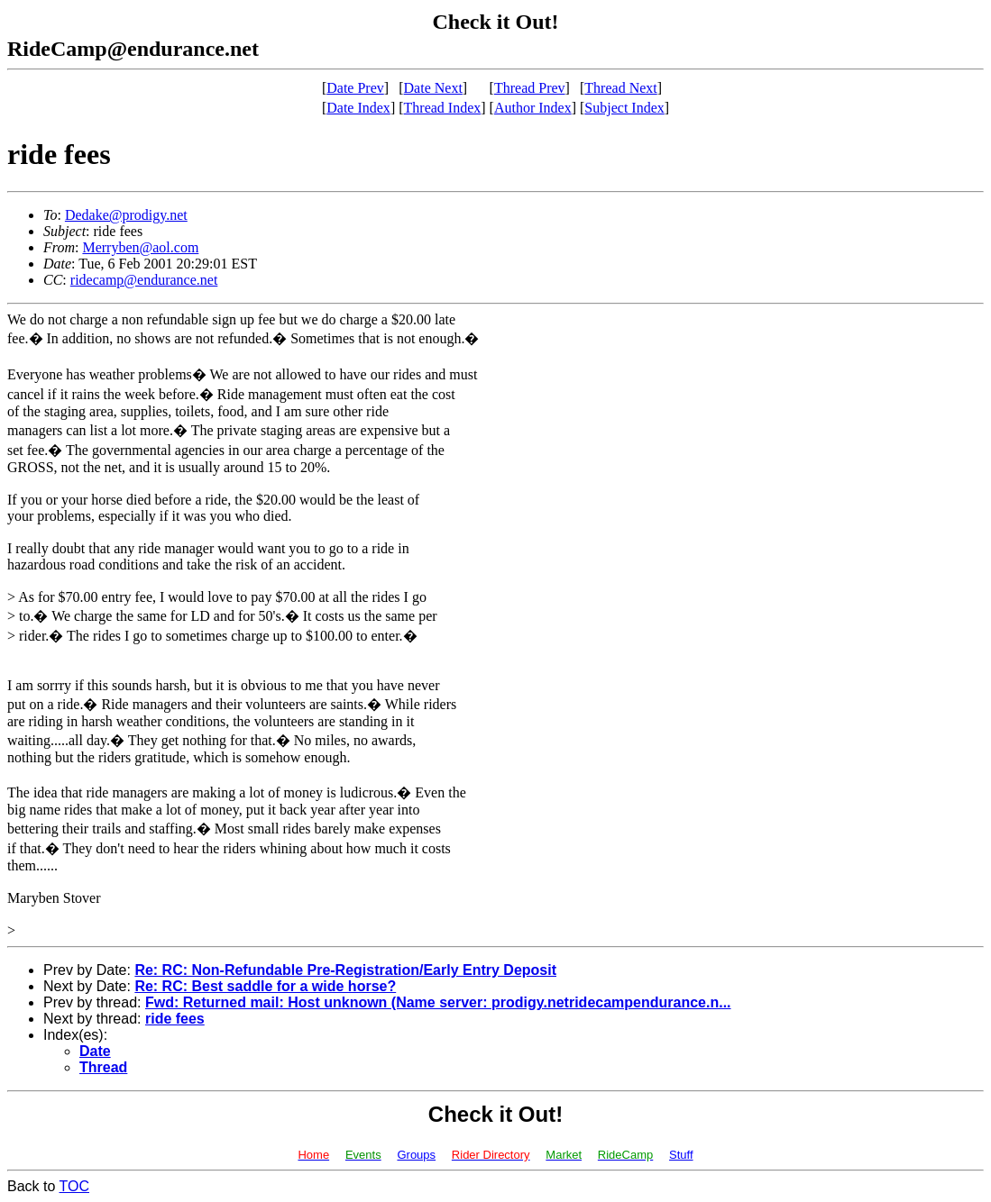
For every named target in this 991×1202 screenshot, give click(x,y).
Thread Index (443, 107)
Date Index (358, 107)
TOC (74, 1186)
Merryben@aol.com (140, 247)
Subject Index (624, 107)
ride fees (175, 1018)
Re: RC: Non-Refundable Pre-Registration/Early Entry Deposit (345, 970)
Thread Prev (529, 88)
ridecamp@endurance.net (144, 279)
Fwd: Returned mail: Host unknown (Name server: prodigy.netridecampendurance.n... (438, 1002)
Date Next (433, 88)
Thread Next (620, 88)
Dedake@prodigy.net (126, 215)
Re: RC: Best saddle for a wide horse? (265, 986)
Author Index (533, 107)
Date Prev (355, 88)
